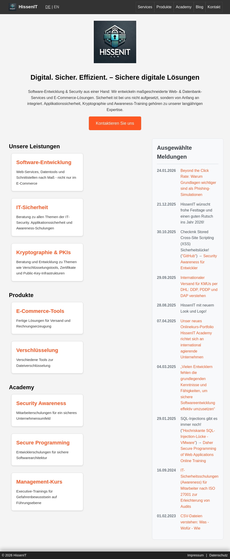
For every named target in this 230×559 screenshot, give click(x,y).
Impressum (195, 555)
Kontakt (214, 7)
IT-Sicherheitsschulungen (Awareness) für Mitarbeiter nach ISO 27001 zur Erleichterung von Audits (199, 488)
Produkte (164, 7)
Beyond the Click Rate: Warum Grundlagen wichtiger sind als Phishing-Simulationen (198, 183)
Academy (184, 7)
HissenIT (23, 6)
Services (145, 7)
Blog (199, 7)
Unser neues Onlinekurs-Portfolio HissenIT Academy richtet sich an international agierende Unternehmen (197, 339)
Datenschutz (218, 555)
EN (56, 7)
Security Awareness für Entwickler (199, 262)
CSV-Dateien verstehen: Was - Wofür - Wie (195, 522)
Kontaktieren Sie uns (115, 123)
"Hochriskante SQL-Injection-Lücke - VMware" (198, 437)
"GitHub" (189, 256)
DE (48, 7)
